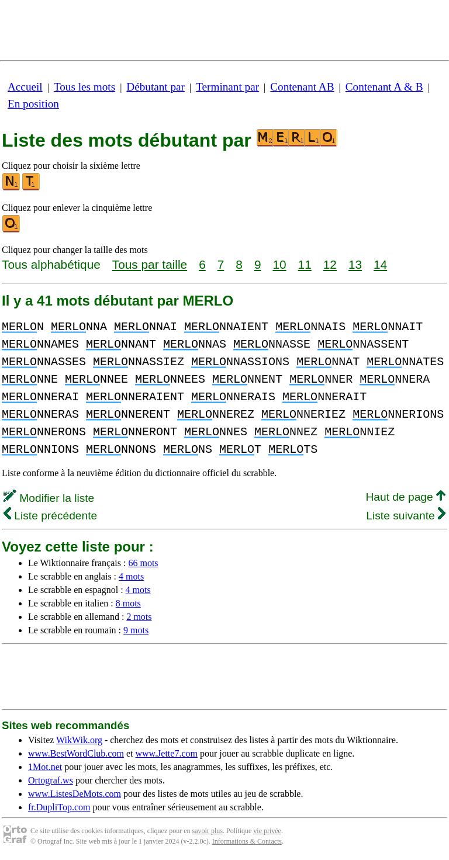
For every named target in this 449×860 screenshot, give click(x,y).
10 (279, 264)
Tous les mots (84, 87)
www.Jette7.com (166, 753)
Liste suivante (405, 515)
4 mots (131, 576)
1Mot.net (45, 767)
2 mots (138, 617)
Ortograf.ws (50, 780)
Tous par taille (149, 264)
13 (355, 264)
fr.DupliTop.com (59, 807)
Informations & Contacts (247, 841)
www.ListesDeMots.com (74, 794)
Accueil (25, 87)
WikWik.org (79, 740)
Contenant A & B (384, 87)
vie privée (267, 831)
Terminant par (227, 87)
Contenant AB (302, 87)
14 (380, 264)
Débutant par (155, 87)
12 (330, 264)
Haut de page (405, 497)
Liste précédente (50, 515)
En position (33, 104)
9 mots (135, 630)
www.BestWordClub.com (76, 753)
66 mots (143, 563)
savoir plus (207, 831)
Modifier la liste (49, 498)
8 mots (128, 603)
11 (305, 264)
